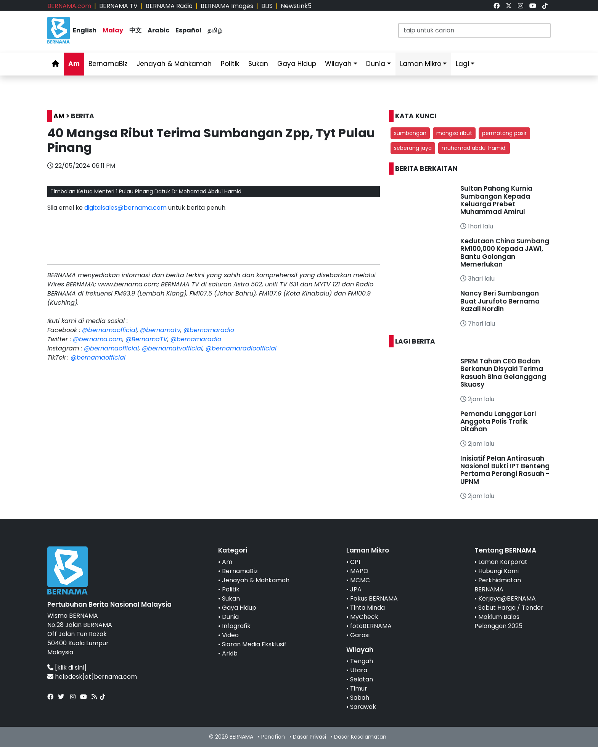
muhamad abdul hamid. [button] (474, 148)
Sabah (359, 697)
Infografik (236, 626)
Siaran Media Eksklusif (254, 644)
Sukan (258, 63)
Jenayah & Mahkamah (174, 63)
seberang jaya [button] (413, 148)
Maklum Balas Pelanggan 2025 (498, 621)
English (84, 30)
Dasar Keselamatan (360, 737)
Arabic (158, 30)
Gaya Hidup (296, 63)
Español (188, 30)
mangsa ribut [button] (454, 133)
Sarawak (363, 706)
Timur (358, 688)
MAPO (359, 571)
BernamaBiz (107, 63)
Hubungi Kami (498, 571)
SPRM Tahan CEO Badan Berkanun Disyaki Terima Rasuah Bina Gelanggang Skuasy (503, 373)
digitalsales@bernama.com (125, 207)
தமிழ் (214, 30)
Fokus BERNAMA (374, 598)
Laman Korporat (502, 561)
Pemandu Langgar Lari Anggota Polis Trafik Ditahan (498, 421)
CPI (355, 561)
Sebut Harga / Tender (510, 607)
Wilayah (338, 63)
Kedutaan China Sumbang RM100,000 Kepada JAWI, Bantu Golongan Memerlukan (504, 252)
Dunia (375, 63)
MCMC (360, 580)
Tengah (361, 661)
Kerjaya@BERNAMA (507, 598)
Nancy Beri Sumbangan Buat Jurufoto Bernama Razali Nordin (500, 301)
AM (58, 115)
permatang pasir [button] (504, 133)
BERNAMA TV (118, 6)
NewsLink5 (296, 6)
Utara (358, 670)
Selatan (361, 679)
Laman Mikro (420, 63)
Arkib (230, 653)
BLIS (267, 6)
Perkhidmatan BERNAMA (497, 585)
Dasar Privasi (309, 737)
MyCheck (364, 616)
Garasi (360, 635)
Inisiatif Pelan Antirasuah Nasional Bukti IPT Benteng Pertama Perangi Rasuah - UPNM (505, 470)
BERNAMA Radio (169, 6)
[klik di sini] (71, 667)
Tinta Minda (367, 607)
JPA (356, 589)
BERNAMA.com (69, 6)
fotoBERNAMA (371, 626)
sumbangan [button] (410, 133)
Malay (113, 30)
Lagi (462, 63)
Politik (230, 63)
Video (230, 635)
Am (74, 63)
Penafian (273, 737)
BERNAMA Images (227, 6)
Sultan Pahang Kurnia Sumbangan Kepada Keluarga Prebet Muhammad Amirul (496, 200)
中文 (135, 30)
